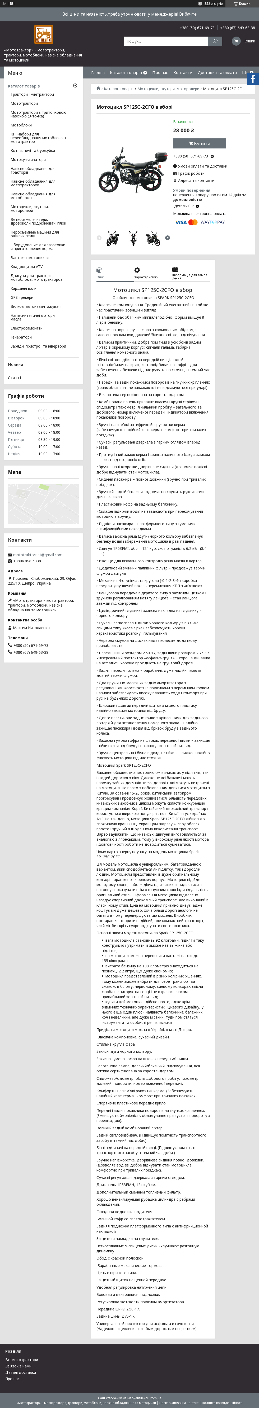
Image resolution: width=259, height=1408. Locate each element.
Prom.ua (155, 1398)
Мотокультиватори (28, 160)
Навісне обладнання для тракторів (33, 171)
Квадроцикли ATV (27, 267)
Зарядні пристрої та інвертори (38, 346)
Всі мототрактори (21, 1359)
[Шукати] (215, 41)
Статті (14, 377)
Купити (202, 143)
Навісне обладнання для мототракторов (33, 183)
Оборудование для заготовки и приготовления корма (38, 247)
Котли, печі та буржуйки (33, 151)
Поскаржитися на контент (178, 1403)
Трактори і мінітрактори (32, 95)
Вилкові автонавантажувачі (36, 307)
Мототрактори (24, 104)
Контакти (182, 72)
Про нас (160, 72)
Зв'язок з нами (18, 1365)
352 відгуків (214, 3)
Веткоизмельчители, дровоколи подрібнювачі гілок (38, 222)
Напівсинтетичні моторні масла (33, 318)
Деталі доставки (20, 1372)
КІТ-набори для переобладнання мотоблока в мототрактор (38, 138)
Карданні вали (23, 289)
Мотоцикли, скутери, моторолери (168, 88)
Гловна (98, 72)
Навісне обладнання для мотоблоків (33, 196)
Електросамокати (27, 328)
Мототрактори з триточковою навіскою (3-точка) (38, 115)
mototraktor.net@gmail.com (37, 554)
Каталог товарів (126, 72)
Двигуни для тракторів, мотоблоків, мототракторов (37, 278)
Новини (15, 364)
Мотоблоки (21, 125)
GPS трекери (22, 298)
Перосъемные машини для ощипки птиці (35, 234)
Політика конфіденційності (222, 1403)
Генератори (21, 337)
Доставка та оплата (217, 72)
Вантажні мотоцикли (30, 258)
